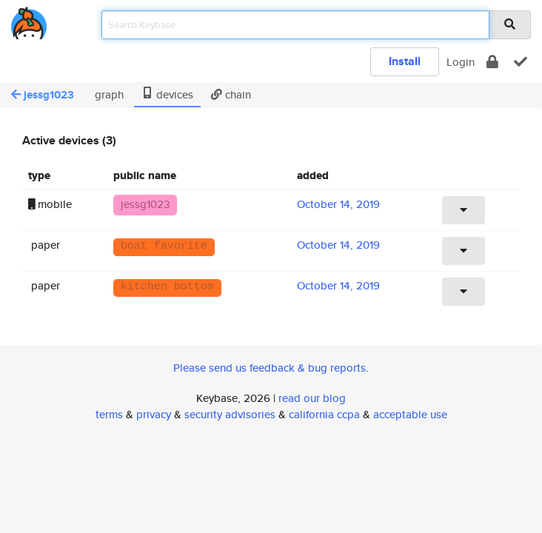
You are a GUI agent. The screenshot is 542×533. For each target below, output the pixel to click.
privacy (153, 414)
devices (167, 94)
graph (108, 94)
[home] (29, 20)
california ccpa (324, 414)
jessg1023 (42, 95)
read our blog (312, 398)
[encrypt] (492, 62)
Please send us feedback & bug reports (269, 367)
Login (460, 62)
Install (405, 61)
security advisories (229, 414)
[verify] (520, 62)
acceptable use (410, 414)
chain (231, 94)
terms (109, 414)
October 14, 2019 (338, 204)
